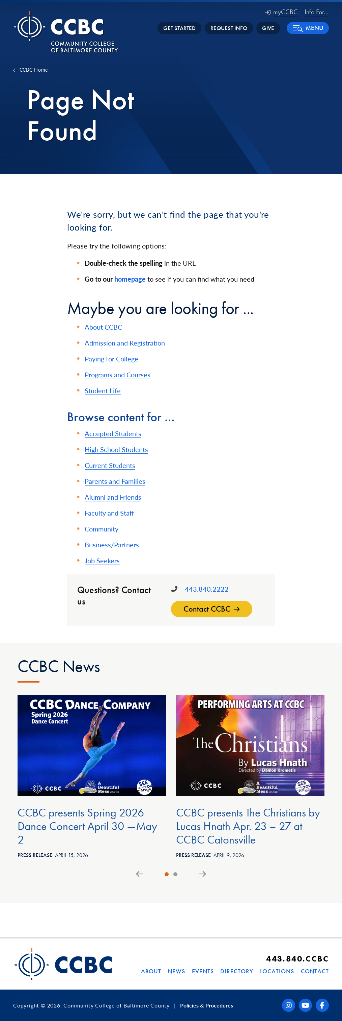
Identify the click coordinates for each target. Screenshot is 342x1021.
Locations (277, 971)
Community (101, 528)
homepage (130, 279)
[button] (308, 28)
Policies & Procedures (206, 1005)
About (151, 971)
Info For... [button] (317, 11)
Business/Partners (112, 544)
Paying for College (111, 358)
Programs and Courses (117, 374)
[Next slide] (202, 874)
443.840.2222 (207, 589)
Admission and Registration (125, 343)
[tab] (166, 874)
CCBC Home (34, 69)
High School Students (116, 449)
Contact (315, 971)
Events (202, 971)
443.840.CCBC (297, 958)
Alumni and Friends (113, 497)
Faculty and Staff (109, 513)
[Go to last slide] (139, 874)
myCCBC (281, 11)
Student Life (103, 390)
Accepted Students (113, 433)
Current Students (110, 465)
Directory (236, 971)
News (176, 971)
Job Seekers (102, 560)
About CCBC (103, 327)
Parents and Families (115, 481)
